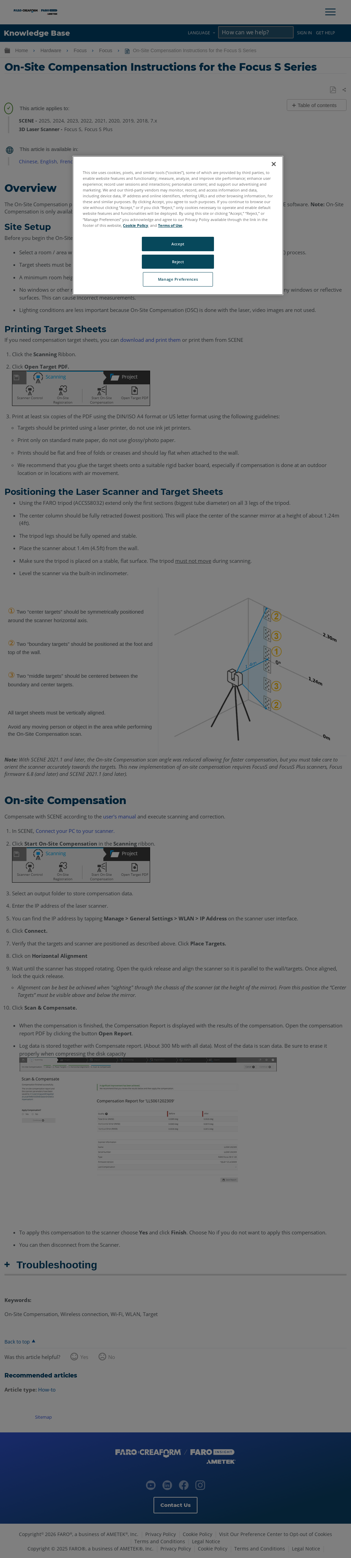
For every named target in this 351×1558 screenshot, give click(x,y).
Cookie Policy (135, 225)
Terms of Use (170, 225)
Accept (177, 243)
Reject (178, 261)
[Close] (273, 164)
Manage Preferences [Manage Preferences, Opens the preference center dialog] (178, 279)
